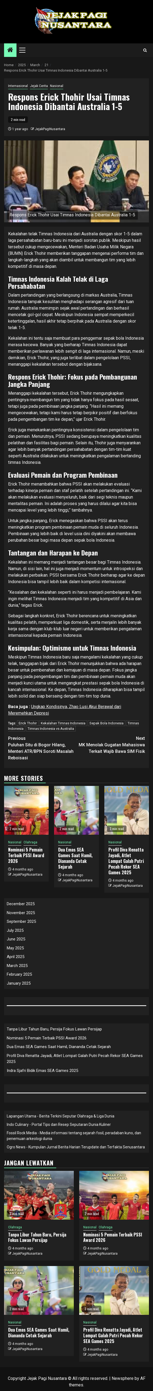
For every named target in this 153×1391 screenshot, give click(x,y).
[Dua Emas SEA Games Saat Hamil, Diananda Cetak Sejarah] (76, 810)
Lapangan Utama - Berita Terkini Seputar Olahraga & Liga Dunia (60, 1116)
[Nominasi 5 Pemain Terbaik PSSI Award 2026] (26, 810)
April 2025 (15, 956)
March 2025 (17, 965)
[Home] (10, 50)
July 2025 (15, 930)
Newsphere (123, 1378)
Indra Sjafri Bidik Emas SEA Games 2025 (42, 1070)
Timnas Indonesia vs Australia (51, 729)
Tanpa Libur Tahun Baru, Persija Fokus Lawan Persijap (54, 1029)
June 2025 (16, 939)
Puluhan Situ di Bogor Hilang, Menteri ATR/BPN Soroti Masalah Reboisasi (42, 747)
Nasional (56, 86)
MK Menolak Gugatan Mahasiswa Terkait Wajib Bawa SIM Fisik (110, 744)
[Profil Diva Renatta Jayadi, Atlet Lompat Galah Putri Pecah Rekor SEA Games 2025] (126, 810)
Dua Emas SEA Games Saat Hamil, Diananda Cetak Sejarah (75, 858)
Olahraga (30, 842)
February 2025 (19, 974)
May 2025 (15, 948)
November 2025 (21, 912)
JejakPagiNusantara (50, 129)
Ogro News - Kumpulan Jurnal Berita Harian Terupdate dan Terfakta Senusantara (76, 1147)
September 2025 (21, 921)
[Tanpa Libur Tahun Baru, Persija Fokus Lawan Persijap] (39, 1195)
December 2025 (21, 903)
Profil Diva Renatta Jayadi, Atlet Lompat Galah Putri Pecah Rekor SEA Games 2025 (126, 860)
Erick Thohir (28, 723)
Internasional (18, 86)
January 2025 (19, 983)
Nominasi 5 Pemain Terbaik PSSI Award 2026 (26, 855)
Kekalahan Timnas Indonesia (63, 723)
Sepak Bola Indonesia (106, 723)
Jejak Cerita (39, 86)
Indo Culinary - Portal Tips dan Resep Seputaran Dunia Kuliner (59, 1124)
